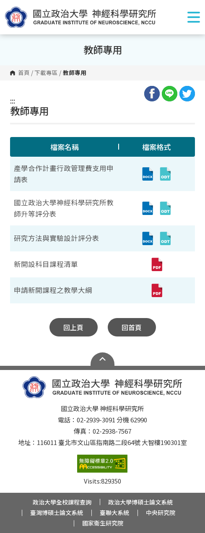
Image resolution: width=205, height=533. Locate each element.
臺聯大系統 (114, 512)
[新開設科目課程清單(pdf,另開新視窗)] (156, 264)
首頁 (24, 73)
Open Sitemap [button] (102, 359)
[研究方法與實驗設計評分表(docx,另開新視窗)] (147, 238)
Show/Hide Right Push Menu (193, 17)
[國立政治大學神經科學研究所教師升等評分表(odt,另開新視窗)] (165, 208)
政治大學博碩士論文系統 (140, 502)
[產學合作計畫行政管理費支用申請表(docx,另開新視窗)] (147, 174)
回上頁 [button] (73, 327)
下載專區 (46, 73)
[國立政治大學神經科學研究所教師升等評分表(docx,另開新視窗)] (147, 208)
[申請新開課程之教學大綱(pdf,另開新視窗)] (156, 290)
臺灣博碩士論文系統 (56, 512)
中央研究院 (160, 512)
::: (12, 100)
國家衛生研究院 (102, 523)
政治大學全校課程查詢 (62, 502)
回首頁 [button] (132, 327)
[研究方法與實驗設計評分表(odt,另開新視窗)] (165, 238)
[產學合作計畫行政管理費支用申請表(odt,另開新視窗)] (165, 174)
